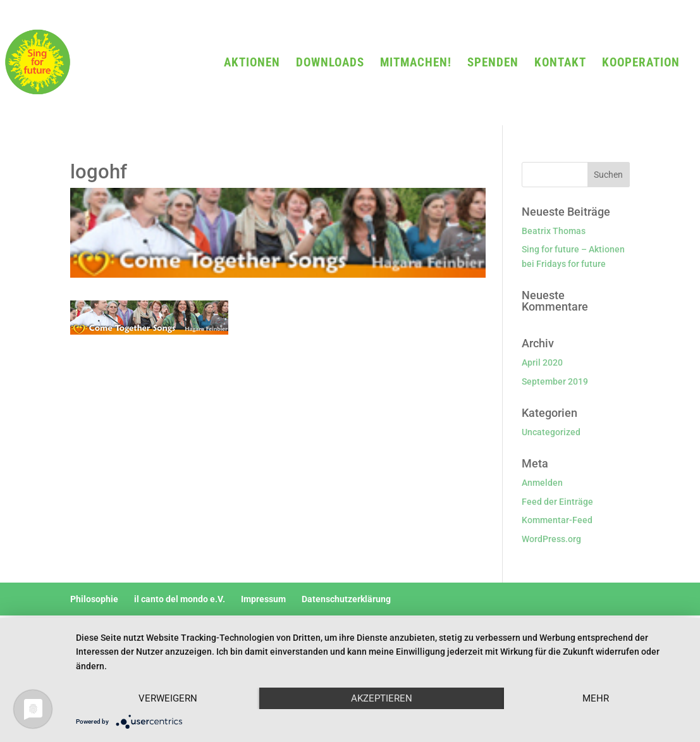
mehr (595, 698)
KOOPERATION (641, 64)
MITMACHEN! (415, 64)
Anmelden (542, 483)
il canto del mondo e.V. (179, 599)
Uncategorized (551, 432)
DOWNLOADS (330, 64)
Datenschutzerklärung (346, 599)
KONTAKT (560, 64)
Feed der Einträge (557, 502)
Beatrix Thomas (554, 231)
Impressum (263, 599)
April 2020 (542, 362)
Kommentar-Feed (557, 520)
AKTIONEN (252, 64)
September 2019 (555, 381)
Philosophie (94, 599)
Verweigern (167, 698)
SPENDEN (493, 64)
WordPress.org (551, 539)
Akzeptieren (381, 698)
